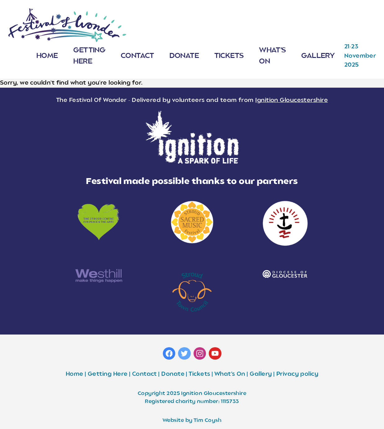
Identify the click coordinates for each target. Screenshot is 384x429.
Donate (184, 56)
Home (47, 56)
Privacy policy (297, 374)
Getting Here (89, 56)
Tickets (229, 56)
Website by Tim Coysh (192, 420)
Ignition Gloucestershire (291, 100)
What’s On (272, 56)
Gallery (317, 56)
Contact (137, 56)
